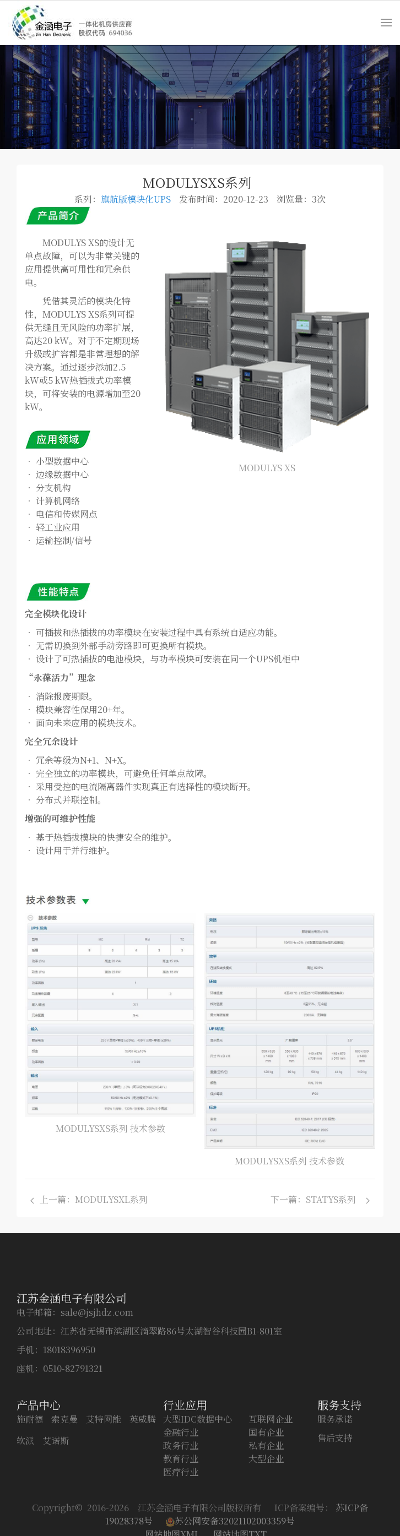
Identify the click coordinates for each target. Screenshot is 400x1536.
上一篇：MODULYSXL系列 (91, 1199)
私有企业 (266, 1499)
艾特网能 (103, 1472)
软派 (25, 1494)
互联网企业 (270, 1472)
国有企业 (266, 1485)
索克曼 (64, 1472)
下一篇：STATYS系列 (320, 1199)
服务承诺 (335, 1472)
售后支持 (335, 1491)
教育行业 (180, 1512)
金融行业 (180, 1485)
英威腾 (142, 1472)
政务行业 (180, 1499)
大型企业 (266, 1512)
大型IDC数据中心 (197, 1472)
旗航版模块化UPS (136, 199)
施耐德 (30, 1472)
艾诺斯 (55, 1494)
